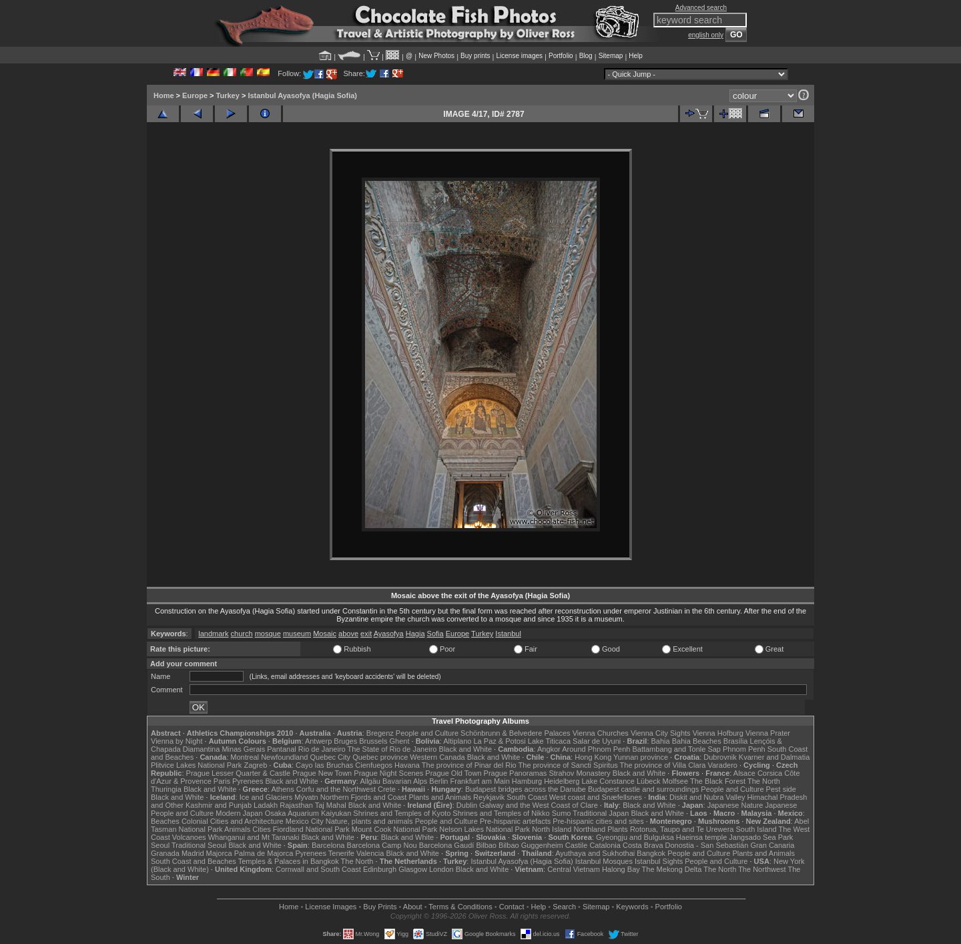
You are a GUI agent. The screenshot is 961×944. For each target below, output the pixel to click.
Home (163, 95)
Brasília (735, 741)
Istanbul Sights (659, 861)
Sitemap (611, 55)
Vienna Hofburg (718, 733)
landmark (213, 634)
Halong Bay (621, 869)
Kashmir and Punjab (219, 805)
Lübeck (648, 781)
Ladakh (266, 805)
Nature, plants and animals (369, 821)
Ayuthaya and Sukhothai (595, 853)
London (441, 869)
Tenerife (341, 853)
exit (366, 634)
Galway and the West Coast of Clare (538, 805)
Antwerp (318, 741)
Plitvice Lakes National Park (196, 765)
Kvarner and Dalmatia (774, 757)
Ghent (400, 741)
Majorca (219, 853)
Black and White (465, 749)
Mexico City (305, 821)
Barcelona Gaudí (446, 845)
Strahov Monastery (579, 773)
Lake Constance (608, 781)
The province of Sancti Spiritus (568, 765)
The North (763, 781)
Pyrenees (247, 781)
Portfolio (561, 55)
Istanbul (508, 634)
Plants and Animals (439, 797)
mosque (268, 634)
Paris (222, 781)
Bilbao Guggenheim (531, 845)
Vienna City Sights (661, 733)
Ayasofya (389, 634)
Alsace (744, 773)
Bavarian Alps (404, 781)
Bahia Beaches (696, 741)
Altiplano (457, 741)
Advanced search (701, 7)
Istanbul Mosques (604, 861)
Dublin (466, 805)
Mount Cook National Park (394, 829)
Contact (512, 907)
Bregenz (380, 733)
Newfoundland (284, 757)
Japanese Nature (735, 805)
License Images (330, 907)
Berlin (438, 781)
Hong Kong (593, 757)
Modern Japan (239, 813)
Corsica (769, 773)
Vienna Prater (767, 733)
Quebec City (330, 757)
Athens (282, 789)
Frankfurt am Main (480, 781)
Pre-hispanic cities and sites (598, 821)
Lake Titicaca (549, 741)
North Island (551, 829)
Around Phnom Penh (596, 749)
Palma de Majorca (264, 853)
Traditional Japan (601, 813)
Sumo (561, 813)
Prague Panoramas (515, 773)
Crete (387, 789)
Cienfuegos (373, 765)
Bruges (345, 741)
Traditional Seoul (199, 845)
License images (520, 55)
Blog (586, 55)
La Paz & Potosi (500, 741)
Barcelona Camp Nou (382, 845)
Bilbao (486, 845)
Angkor (549, 749)
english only (705, 35)
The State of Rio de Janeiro (392, 749)
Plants (617, 829)
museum (297, 634)
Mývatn (306, 797)
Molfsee (676, 781)
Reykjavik (489, 797)
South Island (756, 829)
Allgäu (370, 781)
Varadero (722, 765)
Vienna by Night (176, 741)
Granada (165, 853)
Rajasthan (296, 805)
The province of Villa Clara (663, 765)
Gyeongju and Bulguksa (635, 837)
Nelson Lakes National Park (484, 829)
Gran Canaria (772, 845)
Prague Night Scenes (388, 773)
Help (636, 55)
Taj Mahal (330, 805)
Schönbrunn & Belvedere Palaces (515, 733)
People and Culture (427, 733)
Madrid (193, 853)
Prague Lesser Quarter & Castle (238, 773)
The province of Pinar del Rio (469, 765)
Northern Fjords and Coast (363, 797)
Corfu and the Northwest (336, 789)
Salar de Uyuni (597, 741)
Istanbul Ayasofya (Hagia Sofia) (302, 95)
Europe (195, 95)
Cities (261, 829)
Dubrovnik (720, 757)
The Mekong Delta (672, 869)
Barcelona (328, 845)
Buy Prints (379, 907)
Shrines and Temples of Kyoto (401, 813)
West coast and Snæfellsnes (595, 797)
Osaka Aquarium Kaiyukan (308, 813)
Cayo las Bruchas (324, 765)
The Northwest (762, 869)
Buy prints (475, 55)
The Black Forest (717, 781)
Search (564, 907)
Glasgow (412, 869)
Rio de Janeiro (322, 749)
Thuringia (166, 789)
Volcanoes (189, 837)
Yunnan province (640, 757)
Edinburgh (379, 869)
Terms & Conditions (460, 907)
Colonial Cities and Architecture (233, 821)
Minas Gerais (243, 749)
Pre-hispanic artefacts (515, 821)
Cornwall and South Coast (318, 869)
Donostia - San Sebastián (707, 845)
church (242, 634)
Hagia (415, 634)
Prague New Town (322, 773)
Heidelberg (561, 781)
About (412, 907)
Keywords (632, 907)
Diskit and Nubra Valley (707, 797)
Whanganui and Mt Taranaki (254, 837)
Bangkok (651, 853)
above (348, 634)
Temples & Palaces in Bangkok (288, 861)
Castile (576, 845)
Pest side (781, 789)
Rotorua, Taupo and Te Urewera (682, 829)
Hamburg (527, 781)
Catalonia (604, 845)
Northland (590, 829)
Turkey (228, 95)
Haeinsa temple (701, 837)
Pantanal (281, 749)
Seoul (160, 845)
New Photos (436, 55)
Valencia (370, 853)
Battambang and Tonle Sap (676, 749)
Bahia (660, 741)
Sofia (435, 634)
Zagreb (255, 765)
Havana (407, 765)
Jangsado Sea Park (761, 837)
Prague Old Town (453, 773)
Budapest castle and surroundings (643, 789)
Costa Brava (643, 845)
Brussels (373, 741)
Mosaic (324, 634)
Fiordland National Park (311, 829)
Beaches (165, 821)
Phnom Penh (744, 749)
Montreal (244, 757)
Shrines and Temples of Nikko (500, 813)
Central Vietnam (573, 869)
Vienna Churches (601, 733)
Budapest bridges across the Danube (525, 789)
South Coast (527, 797)
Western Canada (437, 757)
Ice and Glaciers (266, 797)
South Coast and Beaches (193, 861)
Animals (237, 829)
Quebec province (380, 757)
